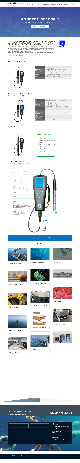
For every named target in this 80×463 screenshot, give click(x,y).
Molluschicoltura (37, 349)
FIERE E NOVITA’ (54, 4)
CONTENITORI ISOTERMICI (39, 327)
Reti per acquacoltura (39, 283)
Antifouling (58, 301)
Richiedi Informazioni (40, 26)
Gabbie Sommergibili (38, 262)
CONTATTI (66, 4)
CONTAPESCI (57, 345)
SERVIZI (39, 4)
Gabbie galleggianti (15, 263)
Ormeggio (57, 262)
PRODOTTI (34, 4)
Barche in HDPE (14, 307)
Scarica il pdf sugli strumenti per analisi (40, 237)
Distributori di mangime (39, 305)
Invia (46, 441)
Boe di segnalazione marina (15, 285)
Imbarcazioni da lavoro (61, 280)
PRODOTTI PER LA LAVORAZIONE (14, 353)
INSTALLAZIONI (46, 4)
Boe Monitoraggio (15, 330)
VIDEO (60, 4)
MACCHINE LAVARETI (60, 324)
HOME (28, 4)
